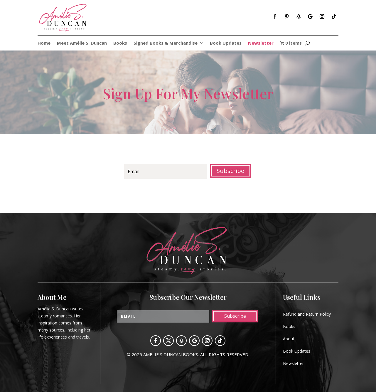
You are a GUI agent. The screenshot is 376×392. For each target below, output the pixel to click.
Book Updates (226, 43)
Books (120, 43)
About (288, 338)
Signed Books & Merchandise (166, 43)
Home (44, 43)
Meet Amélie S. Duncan (82, 43)
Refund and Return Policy (307, 314)
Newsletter (261, 43)
